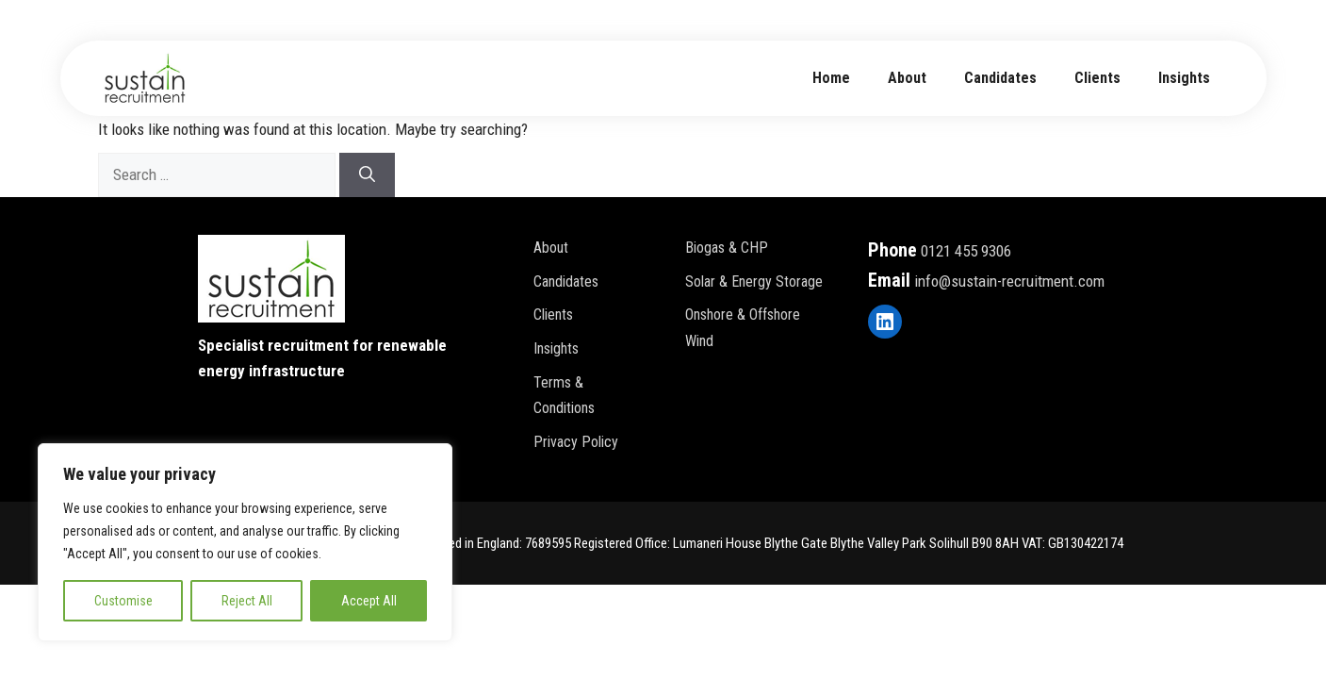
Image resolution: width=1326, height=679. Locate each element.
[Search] (367, 175)
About (550, 248)
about (907, 78)
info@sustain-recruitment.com (1009, 281)
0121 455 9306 (966, 250)
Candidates (1000, 78)
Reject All (246, 600)
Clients (1097, 78)
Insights (1184, 78)
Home (831, 78)
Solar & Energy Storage (754, 281)
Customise (123, 600)
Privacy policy (575, 442)
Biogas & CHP (726, 248)
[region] (245, 542)
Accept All (369, 600)
